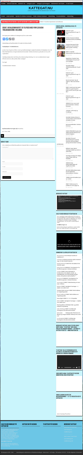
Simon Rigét (59, 298)
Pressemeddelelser (60, 16)
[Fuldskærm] (79, 367)
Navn (3, 161)
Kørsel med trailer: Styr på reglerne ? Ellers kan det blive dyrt (72, 82)
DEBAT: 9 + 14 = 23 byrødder (70, 298)
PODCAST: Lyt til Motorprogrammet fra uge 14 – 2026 (73, 74)
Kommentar (5, 147)
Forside (3, 16)
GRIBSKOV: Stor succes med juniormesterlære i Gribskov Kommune (72, 105)
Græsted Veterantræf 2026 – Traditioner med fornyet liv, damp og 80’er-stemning (72, 46)
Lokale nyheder (10, 16)
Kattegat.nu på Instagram (43, 3)
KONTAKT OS (21, 3)
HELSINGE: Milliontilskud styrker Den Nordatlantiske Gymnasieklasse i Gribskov (73, 172)
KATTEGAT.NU (41, 8)
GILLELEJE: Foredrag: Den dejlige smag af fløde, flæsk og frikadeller (73, 157)
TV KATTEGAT (69, 3)
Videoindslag (70, 16)
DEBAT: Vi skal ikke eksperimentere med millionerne (51, 21)
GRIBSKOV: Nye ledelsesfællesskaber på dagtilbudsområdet (71, 164)
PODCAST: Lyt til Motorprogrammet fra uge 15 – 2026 (73, 32)
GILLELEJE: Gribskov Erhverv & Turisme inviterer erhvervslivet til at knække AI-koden (73, 119)
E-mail (3, 166)
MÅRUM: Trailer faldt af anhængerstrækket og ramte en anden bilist (73, 150)
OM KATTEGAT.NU (12, 3)
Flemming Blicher (61, 305)
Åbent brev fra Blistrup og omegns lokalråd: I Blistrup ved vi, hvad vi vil (69, 314)
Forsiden (3, 3)
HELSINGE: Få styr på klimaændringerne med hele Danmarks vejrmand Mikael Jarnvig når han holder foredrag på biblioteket (69, 141)
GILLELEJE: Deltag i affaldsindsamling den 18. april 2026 (73, 67)
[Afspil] (59, 367)
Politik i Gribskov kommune (40, 16)
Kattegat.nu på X (31, 3)
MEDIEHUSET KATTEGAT (57, 3)
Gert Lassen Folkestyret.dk (64, 312)
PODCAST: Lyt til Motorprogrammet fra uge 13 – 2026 (73, 97)
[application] (69, 203)
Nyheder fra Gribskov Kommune (24, 16)
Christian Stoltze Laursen (62, 290)
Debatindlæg (51, 16)
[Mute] (76, 367)
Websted (4, 171)
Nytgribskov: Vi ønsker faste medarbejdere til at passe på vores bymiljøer (72, 60)
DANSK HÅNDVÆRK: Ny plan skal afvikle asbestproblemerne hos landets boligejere (73, 132)
